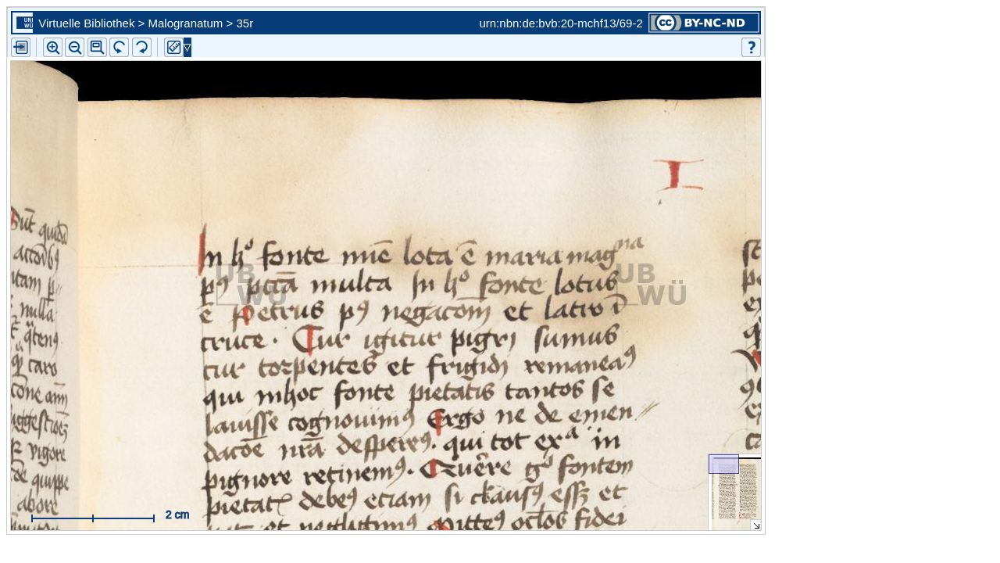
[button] (97, 47)
